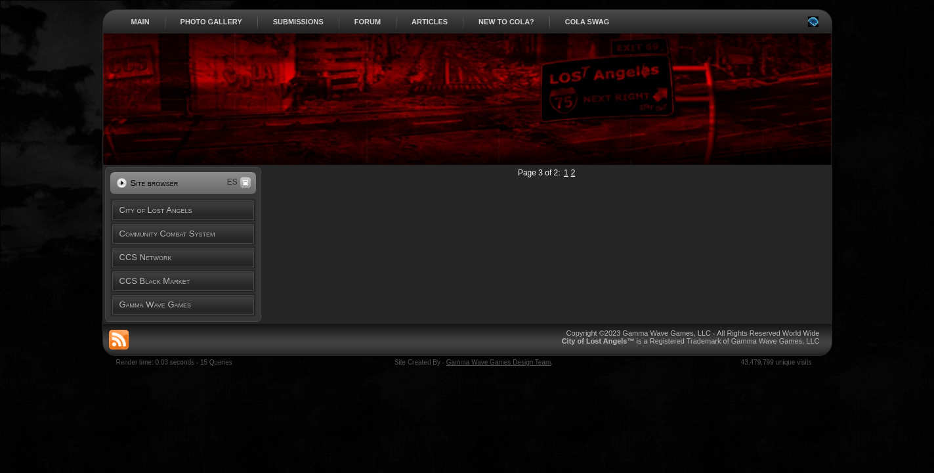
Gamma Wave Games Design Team (498, 362)
